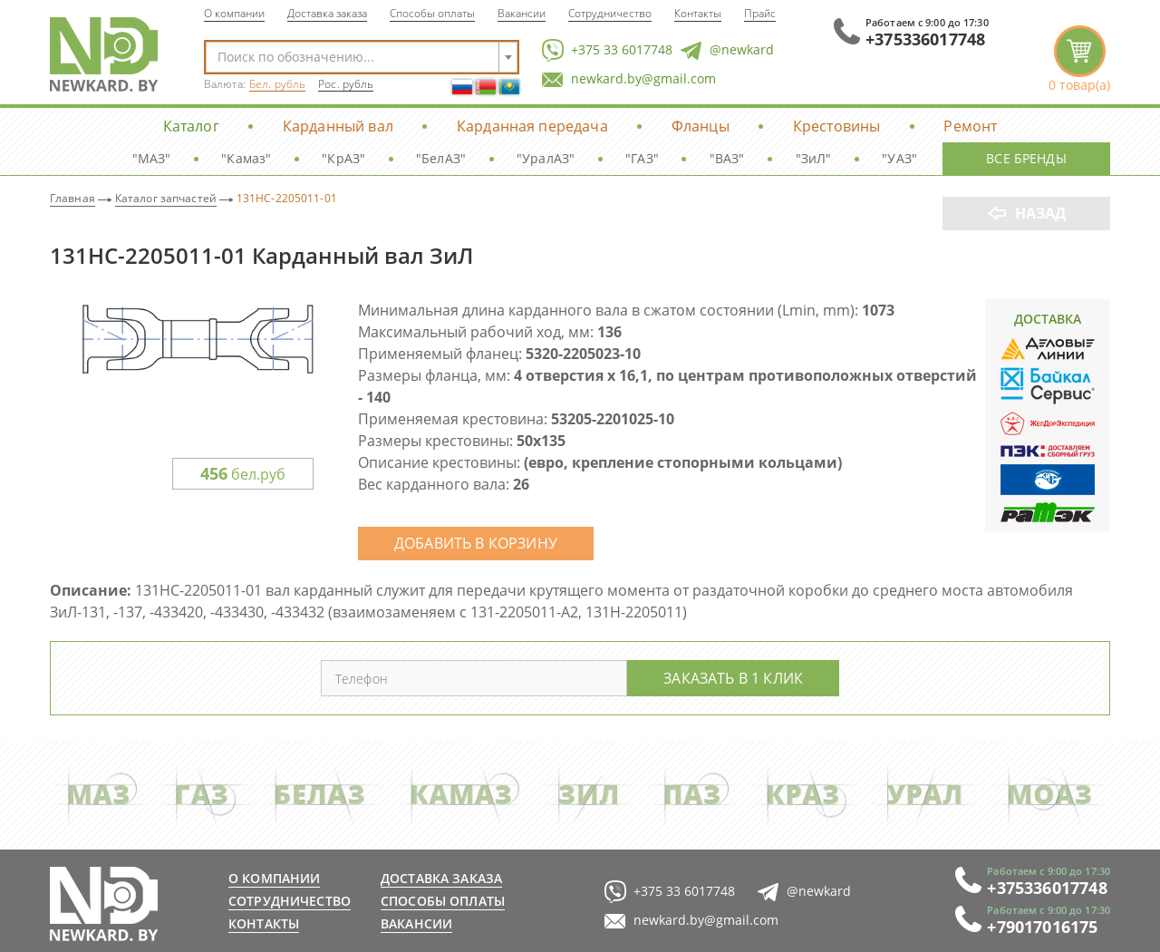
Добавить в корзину (475, 542)
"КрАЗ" (343, 158)
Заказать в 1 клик (733, 677)
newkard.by (104, 904)
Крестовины (837, 125)
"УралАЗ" (546, 158)
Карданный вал (338, 125)
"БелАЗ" (441, 158)
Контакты (697, 12)
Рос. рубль (345, 84)
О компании (234, 12)
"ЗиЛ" (814, 158)
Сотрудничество (610, 12)
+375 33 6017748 (607, 50)
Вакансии (522, 12)
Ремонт (970, 125)
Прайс (760, 12)
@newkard (727, 50)
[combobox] (361, 57)
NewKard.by (104, 54)
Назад (1041, 213)
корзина (1079, 59)
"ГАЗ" (642, 158)
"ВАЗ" (727, 158)
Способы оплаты (432, 12)
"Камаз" (246, 158)
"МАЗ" (151, 158)
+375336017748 (925, 39)
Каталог (191, 125)
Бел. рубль (277, 84)
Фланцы (701, 125)
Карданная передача (532, 125)
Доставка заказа (327, 12)
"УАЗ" (899, 158)
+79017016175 (1042, 926)
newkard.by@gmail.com (629, 79)
